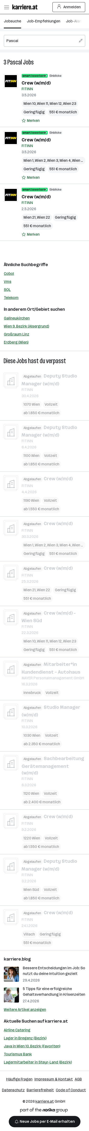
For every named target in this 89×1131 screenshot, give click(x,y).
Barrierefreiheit (40, 1090)
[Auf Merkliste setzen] (31, 120)
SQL (7, 289)
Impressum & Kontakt (53, 1079)
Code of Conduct (71, 1090)
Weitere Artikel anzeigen (25, 1009)
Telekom (11, 297)
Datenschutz (13, 1090)
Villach (29, 934)
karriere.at (56, 1021)
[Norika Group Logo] (44, 1111)
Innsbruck (32, 692)
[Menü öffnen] (6, 7)
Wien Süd (31, 889)
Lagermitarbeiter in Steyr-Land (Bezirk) (38, 1062)
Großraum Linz (16, 334)
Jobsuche (12, 21)
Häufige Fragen (19, 1079)
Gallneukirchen (17, 318)
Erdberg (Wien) (16, 342)
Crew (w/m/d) (36, 83)
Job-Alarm (75, 21)
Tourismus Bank (18, 1054)
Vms (7, 281)
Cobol (9, 273)
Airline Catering (17, 1030)
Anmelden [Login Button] (69, 7)
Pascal (14, 62)
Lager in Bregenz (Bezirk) (25, 1038)
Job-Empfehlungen (43, 21)
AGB (78, 1079)
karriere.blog (17, 959)
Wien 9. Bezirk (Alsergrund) (26, 326)
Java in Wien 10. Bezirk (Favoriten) (32, 1046)
